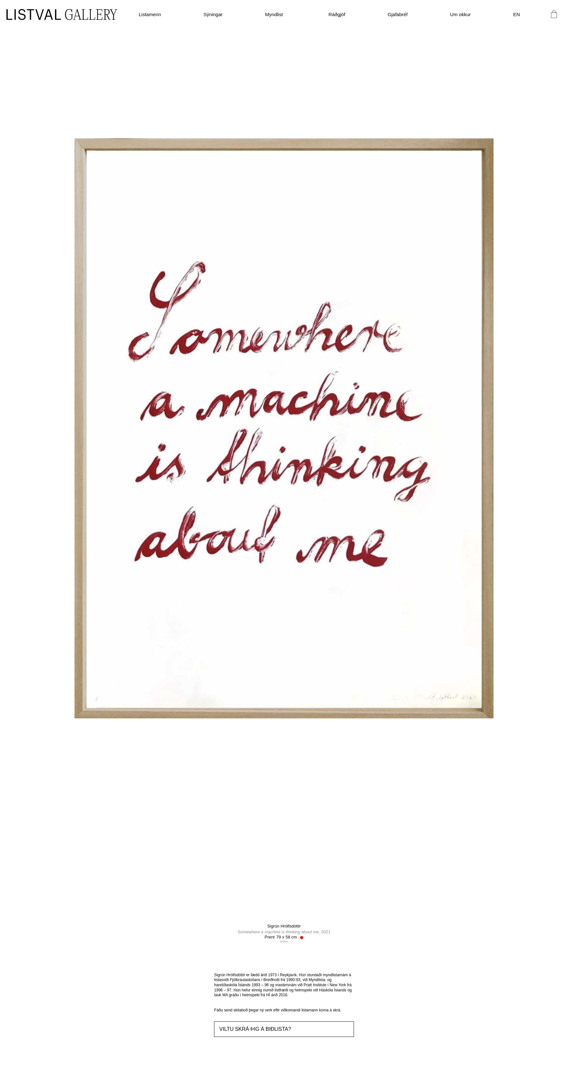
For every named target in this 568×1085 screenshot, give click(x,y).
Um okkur (460, 14)
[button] (283, 1029)
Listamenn (150, 14)
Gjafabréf (398, 14)
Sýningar (212, 14)
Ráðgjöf (336, 14)
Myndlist (275, 14)
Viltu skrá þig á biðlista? (255, 1029)
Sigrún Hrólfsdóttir (284, 926)
